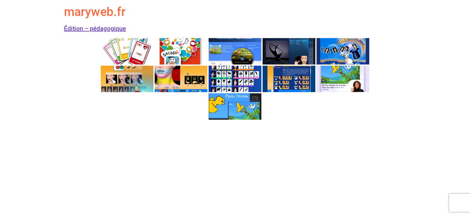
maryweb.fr (95, 12)
